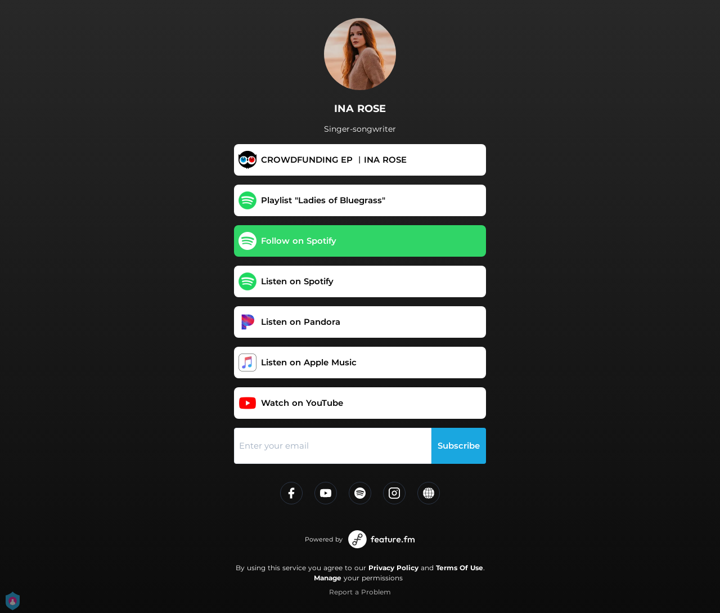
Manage (327, 578)
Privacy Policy (393, 567)
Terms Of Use (459, 567)
